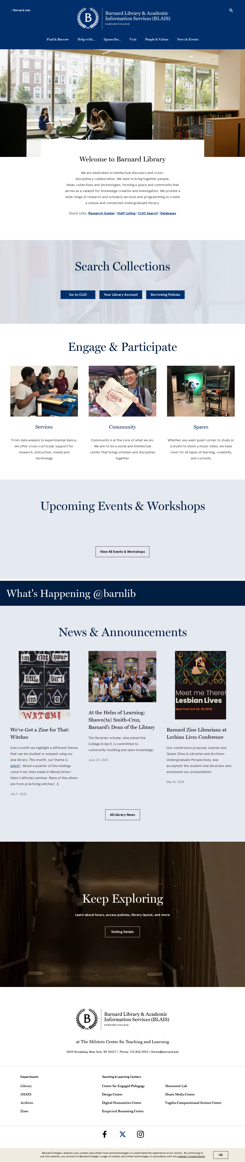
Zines (24, 1111)
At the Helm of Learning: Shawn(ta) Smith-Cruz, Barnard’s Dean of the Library (121, 719)
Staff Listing (126, 213)
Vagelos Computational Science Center (193, 1102)
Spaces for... (112, 39)
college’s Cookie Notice (191, 1156)
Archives (26, 1102)
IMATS (25, 1094)
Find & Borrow (58, 39)
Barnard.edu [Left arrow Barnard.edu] (20, 10)
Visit (133, 39)
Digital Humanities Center (122, 1102)
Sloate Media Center (180, 1094)
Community (122, 427)
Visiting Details (122, 932)
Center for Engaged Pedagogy (123, 1086)
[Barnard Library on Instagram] (140, 1134)
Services (44, 427)
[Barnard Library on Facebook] (104, 1134)
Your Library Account (121, 295)
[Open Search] (231, 11)
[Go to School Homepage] (123, 18)
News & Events (188, 39)
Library (26, 1086)
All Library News (122, 815)
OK (221, 1155)
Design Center (112, 1094)
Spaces (200, 427)
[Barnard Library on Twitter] (122, 1134)
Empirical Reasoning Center (123, 1111)
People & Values (156, 39)
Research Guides (101, 213)
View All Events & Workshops (122, 552)
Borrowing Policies (165, 295)
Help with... (86, 39)
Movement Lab (176, 1086)
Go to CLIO (78, 295)
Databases (168, 213)
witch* (15, 766)
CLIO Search (148, 213)
